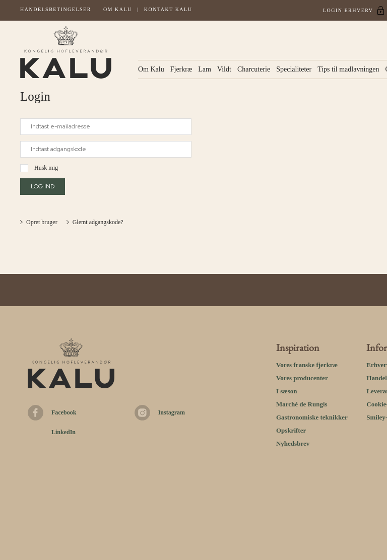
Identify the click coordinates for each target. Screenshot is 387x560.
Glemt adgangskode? (98, 222)
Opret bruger (41, 222)
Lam (204, 69)
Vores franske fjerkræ (307, 365)
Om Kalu (117, 9)
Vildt (224, 69)
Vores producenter (302, 378)
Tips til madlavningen (348, 69)
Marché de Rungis (302, 404)
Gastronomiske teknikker (312, 417)
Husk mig (46, 167)
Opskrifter (291, 430)
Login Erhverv (348, 10)
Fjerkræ (181, 69)
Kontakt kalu (168, 9)
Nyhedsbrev (292, 443)
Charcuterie (253, 69)
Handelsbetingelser (55, 9)
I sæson (286, 391)
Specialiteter (293, 69)
